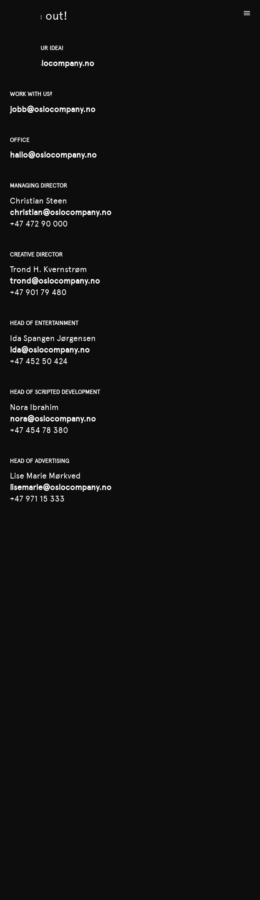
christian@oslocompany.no (60, 212)
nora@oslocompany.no (53, 419)
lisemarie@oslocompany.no (60, 487)
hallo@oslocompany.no (53, 155)
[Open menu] (247, 13)
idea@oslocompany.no (52, 63)
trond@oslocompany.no (55, 281)
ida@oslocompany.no (50, 350)
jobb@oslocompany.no (52, 109)
